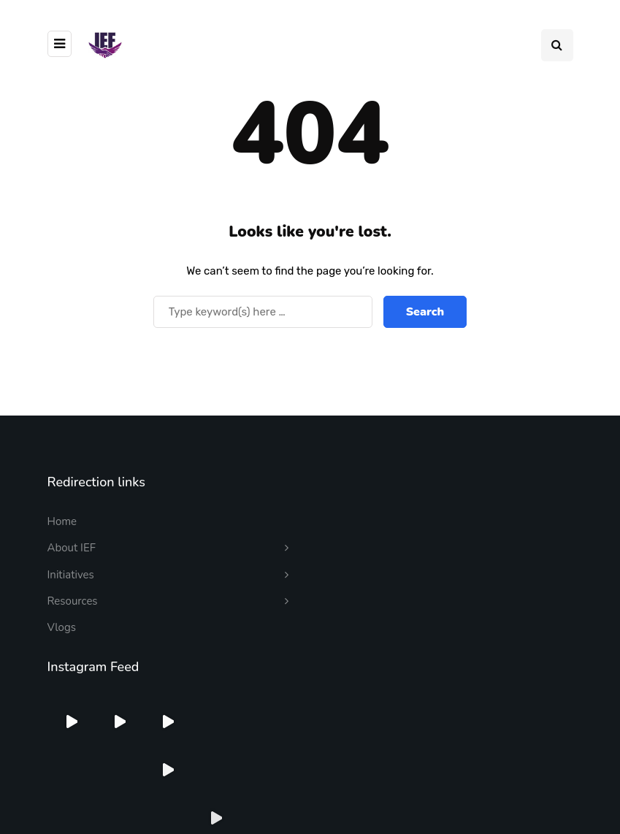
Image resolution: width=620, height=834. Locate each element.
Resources (72, 601)
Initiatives (70, 574)
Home (62, 521)
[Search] (262, 312)
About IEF (71, 547)
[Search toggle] (557, 45)
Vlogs (61, 627)
